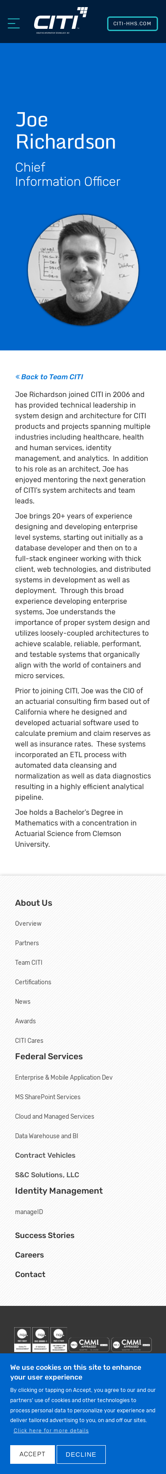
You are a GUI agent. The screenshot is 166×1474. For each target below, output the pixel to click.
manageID (29, 1211)
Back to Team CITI (49, 377)
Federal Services (49, 1056)
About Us (33, 903)
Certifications (33, 982)
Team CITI (28, 962)
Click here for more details (51, 1442)
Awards (25, 1021)
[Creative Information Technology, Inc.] (61, 25)
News (23, 1001)
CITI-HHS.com (132, 24)
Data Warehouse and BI (46, 1136)
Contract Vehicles (45, 1155)
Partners (27, 943)
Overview (28, 923)
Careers (29, 1254)
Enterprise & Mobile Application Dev (64, 1077)
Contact (30, 1274)
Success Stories (44, 1235)
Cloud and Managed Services (54, 1116)
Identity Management (59, 1191)
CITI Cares (29, 1040)
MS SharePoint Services (48, 1097)
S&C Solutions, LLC (47, 1175)
